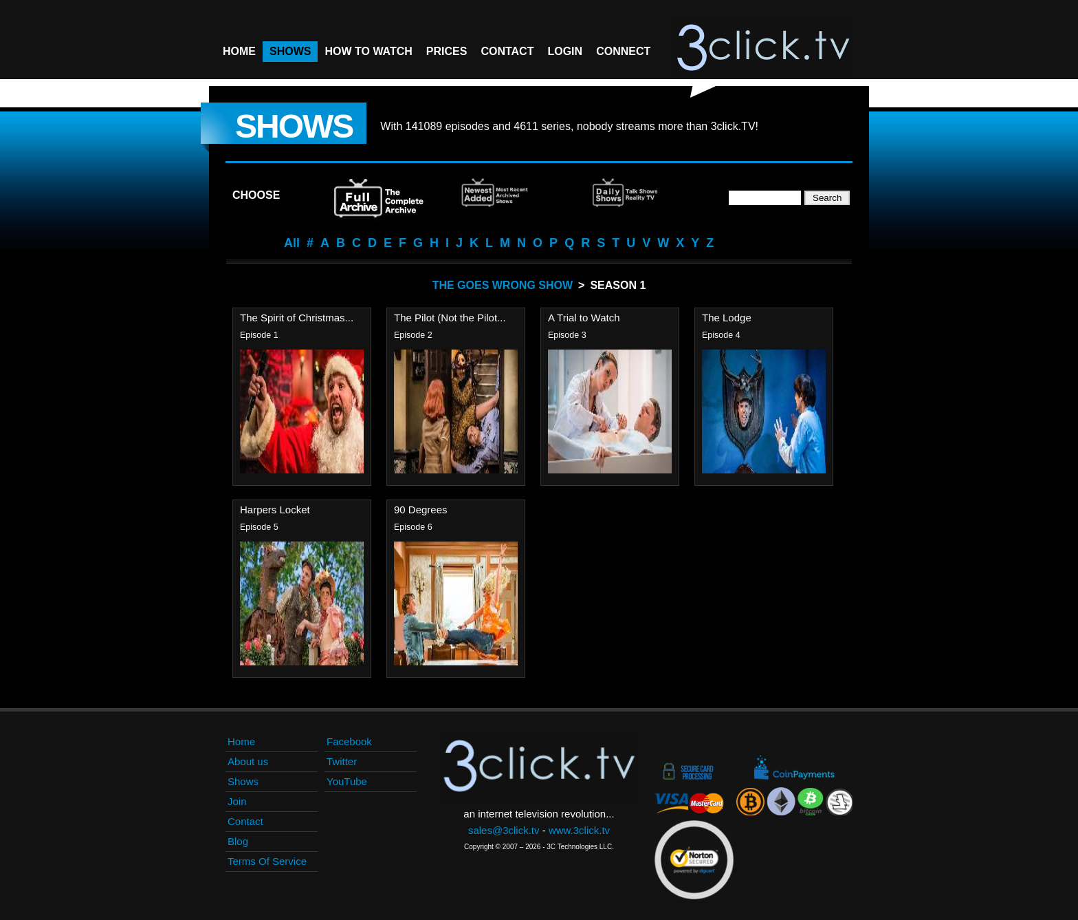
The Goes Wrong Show (502, 285)
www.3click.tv (579, 830)
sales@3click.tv (504, 830)
